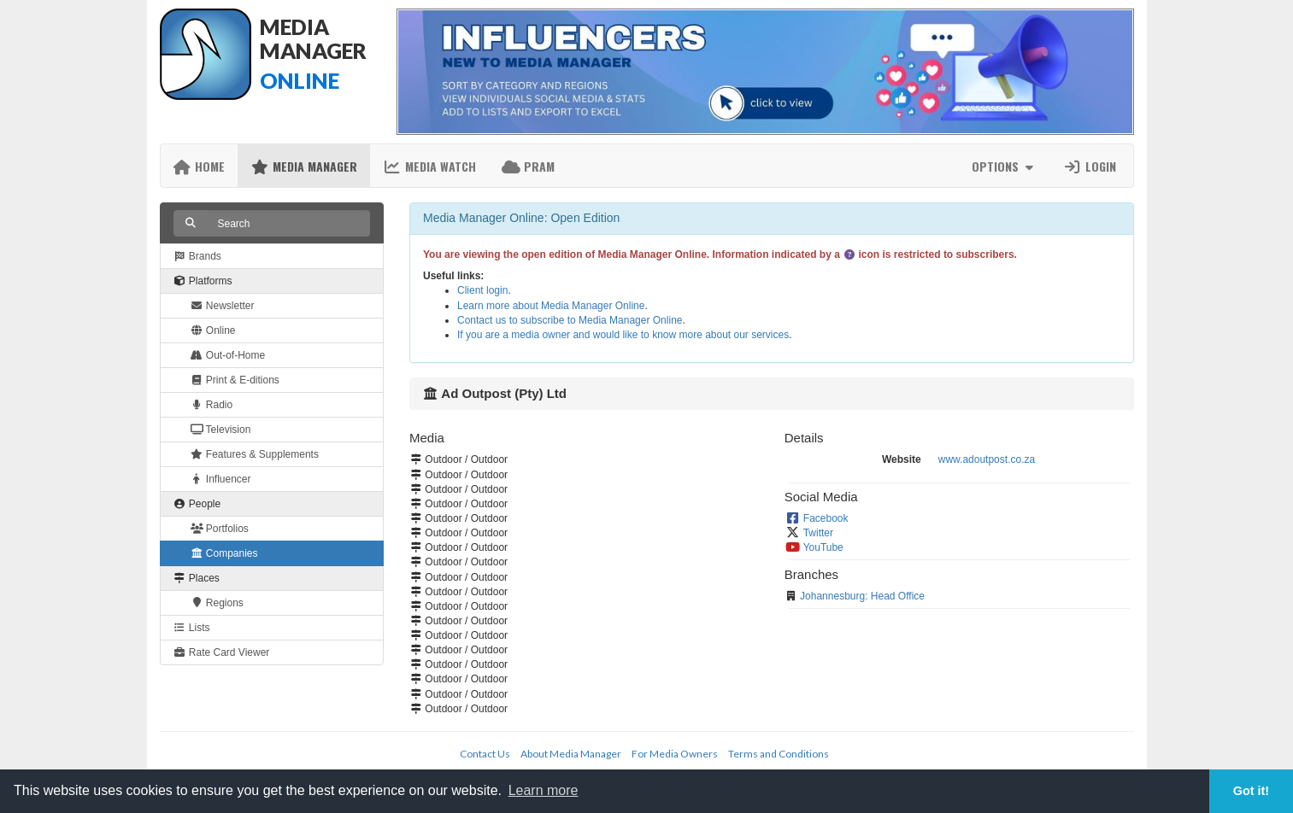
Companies (224, 553)
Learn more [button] (543, 790)
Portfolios (220, 529)
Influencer (221, 479)
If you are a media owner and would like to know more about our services (623, 335)
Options (1004, 166)
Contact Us (485, 753)
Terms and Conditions (778, 753)
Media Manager (303, 166)
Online (213, 330)
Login (1089, 166)
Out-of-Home (228, 355)
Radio (212, 405)
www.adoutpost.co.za (986, 459)
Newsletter (223, 306)
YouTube (823, 547)
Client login (482, 290)
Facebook (826, 518)
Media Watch (429, 166)
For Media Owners (675, 753)
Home (199, 166)
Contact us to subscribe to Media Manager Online (569, 320)
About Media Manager (570, 753)
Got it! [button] (1251, 791)
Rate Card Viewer (221, 652)
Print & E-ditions (235, 380)
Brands (197, 256)
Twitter (818, 533)
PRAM (528, 166)
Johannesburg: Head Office (862, 596)
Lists (191, 628)
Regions (217, 603)
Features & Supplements (255, 454)
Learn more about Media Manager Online (550, 306)
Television (221, 430)
